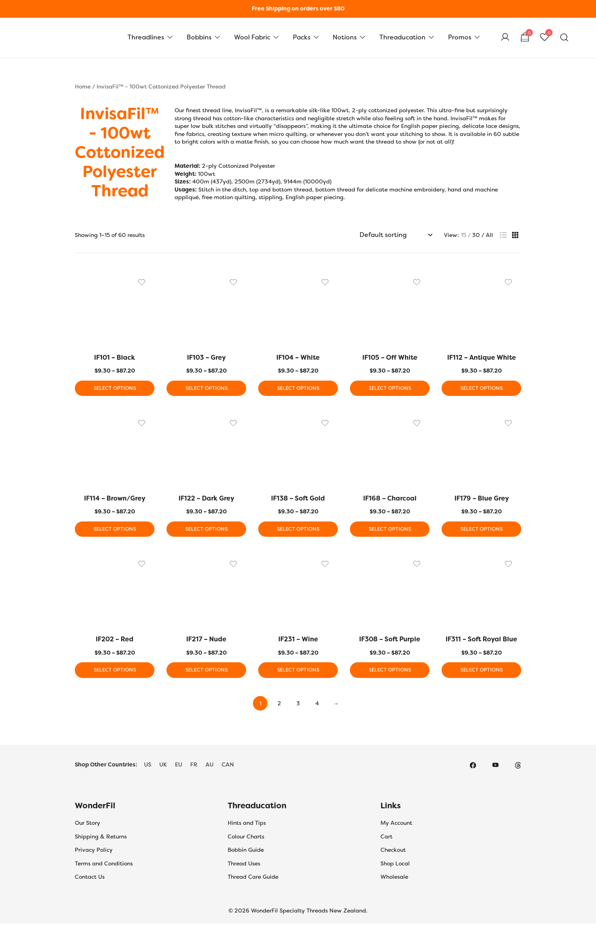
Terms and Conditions (104, 865)
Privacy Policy (94, 851)
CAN (228, 766)
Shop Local (395, 865)
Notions (345, 37)
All (489, 235)
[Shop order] (395, 235)
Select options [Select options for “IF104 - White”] (298, 388)
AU (210, 766)
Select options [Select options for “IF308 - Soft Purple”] (389, 671)
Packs (301, 37)
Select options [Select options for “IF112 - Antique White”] (481, 388)
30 (476, 235)
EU (178, 766)
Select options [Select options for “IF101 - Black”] (114, 388)
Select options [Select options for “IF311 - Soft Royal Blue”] (481, 671)
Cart (386, 838)
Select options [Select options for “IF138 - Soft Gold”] (298, 530)
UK (163, 766)
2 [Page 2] (279, 705)
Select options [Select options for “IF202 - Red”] (114, 671)
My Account (396, 824)
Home (82, 86)
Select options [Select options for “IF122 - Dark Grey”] (206, 530)
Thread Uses (244, 865)
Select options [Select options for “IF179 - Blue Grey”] (481, 530)
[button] (503, 235)
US (147, 766)
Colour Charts (246, 838)
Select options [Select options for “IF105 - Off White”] (389, 388)
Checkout (393, 851)
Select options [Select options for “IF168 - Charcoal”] (389, 530)
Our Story (87, 824)
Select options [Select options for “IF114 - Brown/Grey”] (114, 530)
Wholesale (394, 878)
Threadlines (145, 37)
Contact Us (90, 878)
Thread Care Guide (253, 878)
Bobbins (199, 37)
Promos (459, 37)
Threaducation (402, 37)
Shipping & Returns (101, 838)
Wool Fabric (252, 37)
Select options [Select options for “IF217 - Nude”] (206, 671)
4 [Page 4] (317, 705)
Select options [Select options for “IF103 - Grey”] (206, 388)
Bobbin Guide (246, 851)
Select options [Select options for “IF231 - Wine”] (298, 671)
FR (193, 766)
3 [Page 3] (298, 705)
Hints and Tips (247, 824)
